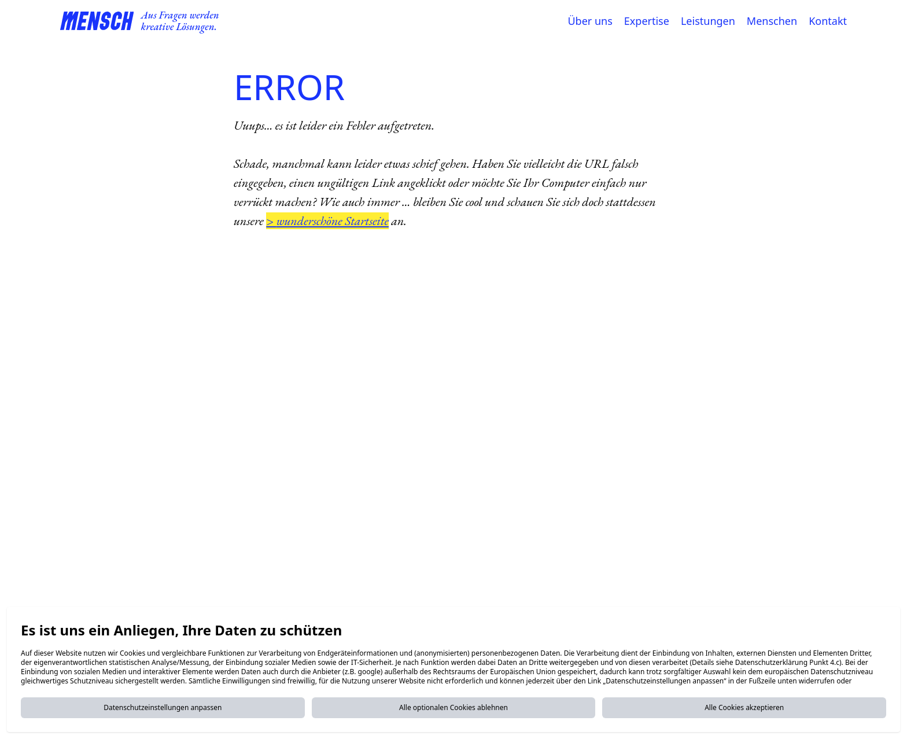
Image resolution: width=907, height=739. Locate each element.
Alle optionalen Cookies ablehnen (453, 707)
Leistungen (708, 21)
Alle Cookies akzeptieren (744, 707)
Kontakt (828, 21)
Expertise (646, 21)
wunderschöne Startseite (332, 220)
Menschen (772, 21)
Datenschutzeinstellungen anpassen (163, 707)
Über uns (589, 21)
